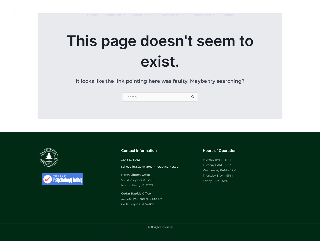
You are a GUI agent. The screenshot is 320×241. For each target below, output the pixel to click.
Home (92, 15)
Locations (143, 15)
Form (115, 236)
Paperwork (203, 15)
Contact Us (173, 15)
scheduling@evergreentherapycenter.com (151, 166)
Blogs (228, 15)
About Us (115, 15)
